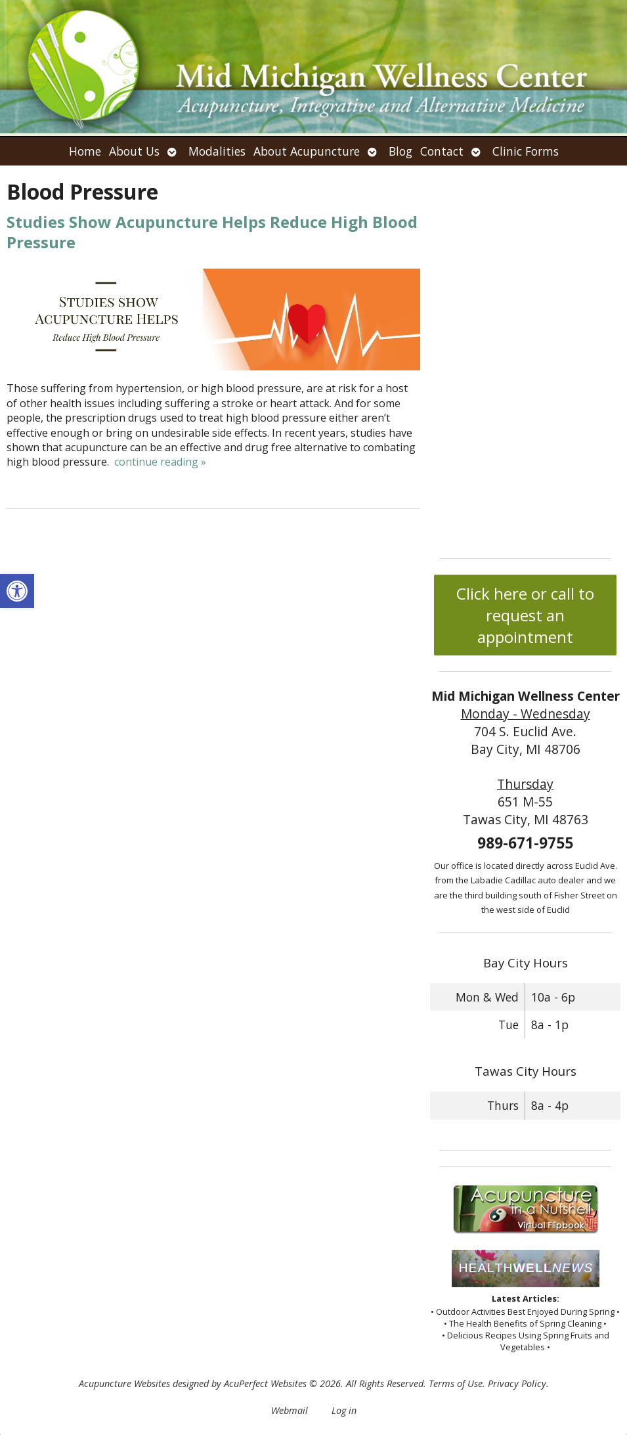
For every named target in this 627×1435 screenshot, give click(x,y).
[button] (17, 591)
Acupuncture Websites (124, 1383)
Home (85, 151)
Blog (400, 151)
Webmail (289, 1410)
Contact (442, 151)
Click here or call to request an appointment (525, 615)
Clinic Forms (525, 151)
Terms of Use (456, 1383)
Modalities (217, 151)
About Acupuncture (306, 151)
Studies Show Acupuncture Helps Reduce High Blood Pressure (212, 232)
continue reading (160, 461)
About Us (134, 151)
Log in (344, 1410)
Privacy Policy (517, 1383)
